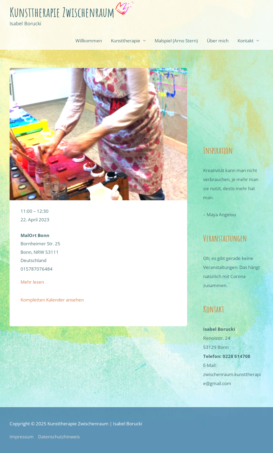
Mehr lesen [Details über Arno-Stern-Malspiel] (32, 282)
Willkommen (88, 41)
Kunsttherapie (125, 41)
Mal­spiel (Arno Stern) (176, 41)
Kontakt (246, 41)
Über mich (217, 41)
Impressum (22, 437)
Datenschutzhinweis (59, 437)
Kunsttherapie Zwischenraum (62, 12)
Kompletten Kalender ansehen (52, 300)
